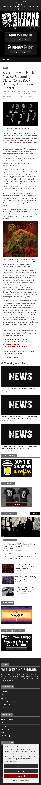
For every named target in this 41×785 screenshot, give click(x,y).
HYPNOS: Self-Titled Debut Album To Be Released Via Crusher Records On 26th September (19, 447)
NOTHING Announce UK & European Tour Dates (18, 389)
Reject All (21, 771)
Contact (3, 707)
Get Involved (5, 698)
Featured (6, 540)
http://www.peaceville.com (12, 349)
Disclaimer (4, 692)
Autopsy (28, 91)
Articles (3, 726)
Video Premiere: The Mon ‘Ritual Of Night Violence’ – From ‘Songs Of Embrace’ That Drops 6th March (25, 589)
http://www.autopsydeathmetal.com (15, 339)
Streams (13, 540)
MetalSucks (22, 94)
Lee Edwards (19, 91)
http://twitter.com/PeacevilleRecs (14, 353)
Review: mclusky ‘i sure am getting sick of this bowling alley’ (21, 6)
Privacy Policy (5, 704)
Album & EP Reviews (7, 720)
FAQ (2, 695)
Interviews (4, 723)
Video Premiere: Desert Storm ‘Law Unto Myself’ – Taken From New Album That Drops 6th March (26, 578)
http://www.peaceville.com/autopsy (15, 346)
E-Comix (16, 94)
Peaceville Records (12, 96)
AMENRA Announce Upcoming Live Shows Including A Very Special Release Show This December (20, 417)
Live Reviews (5, 729)
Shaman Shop (5, 736)
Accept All (21, 776)
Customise (21, 766)
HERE (28, 267)
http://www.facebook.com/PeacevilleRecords (18, 351)
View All (35, 513)
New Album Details (31, 94)
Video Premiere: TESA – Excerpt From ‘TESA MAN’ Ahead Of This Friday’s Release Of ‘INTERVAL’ (26, 566)
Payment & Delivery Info (9, 701)
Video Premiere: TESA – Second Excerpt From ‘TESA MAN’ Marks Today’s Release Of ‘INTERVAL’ (20, 546)
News (5, 67)
